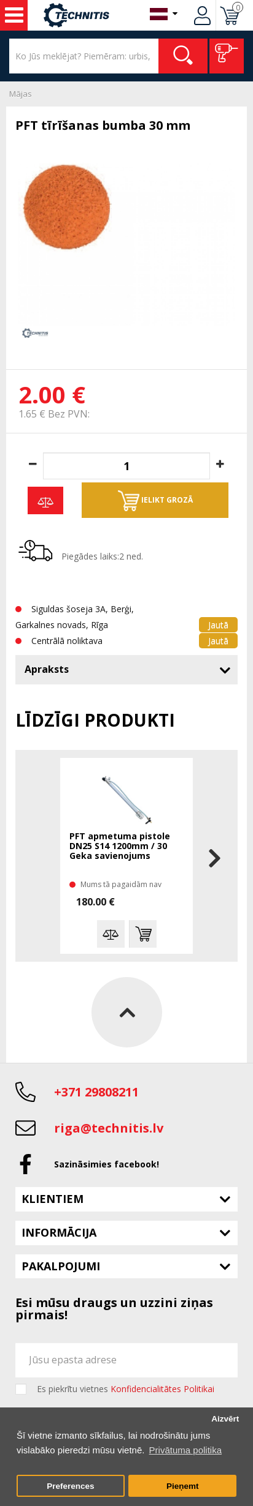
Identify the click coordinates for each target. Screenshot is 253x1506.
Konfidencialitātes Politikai (162, 1389)
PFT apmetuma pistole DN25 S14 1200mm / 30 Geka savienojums (119, 846)
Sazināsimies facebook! (106, 1164)
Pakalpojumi (60, 1266)
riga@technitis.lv (108, 1128)
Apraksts (47, 669)
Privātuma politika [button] (185, 1450)
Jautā (218, 625)
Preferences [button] (70, 1486)
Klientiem (52, 1198)
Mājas (20, 93)
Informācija (58, 1232)
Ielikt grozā (155, 500)
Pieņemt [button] (182, 1486)
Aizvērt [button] (225, 1418)
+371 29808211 (96, 1092)
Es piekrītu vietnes (125, 1389)
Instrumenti (14, 15)
